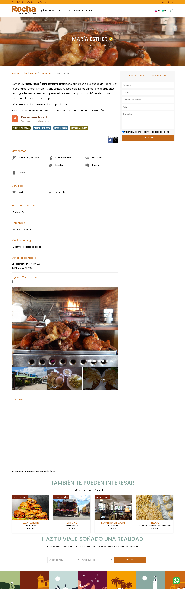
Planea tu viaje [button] (83, 10)
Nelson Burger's (30, 522)
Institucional (167, 2)
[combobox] (148, 107)
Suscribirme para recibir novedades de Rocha (145, 131)
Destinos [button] (64, 10)
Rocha (33, 73)
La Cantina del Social (113, 522)
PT (164, 10)
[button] (171, 10)
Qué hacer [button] (47, 10)
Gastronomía (46, 73)
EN (157, 10)
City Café (72, 522)
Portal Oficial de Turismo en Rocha (29, 2)
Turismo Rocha (19, 73)
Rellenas (154, 522)
